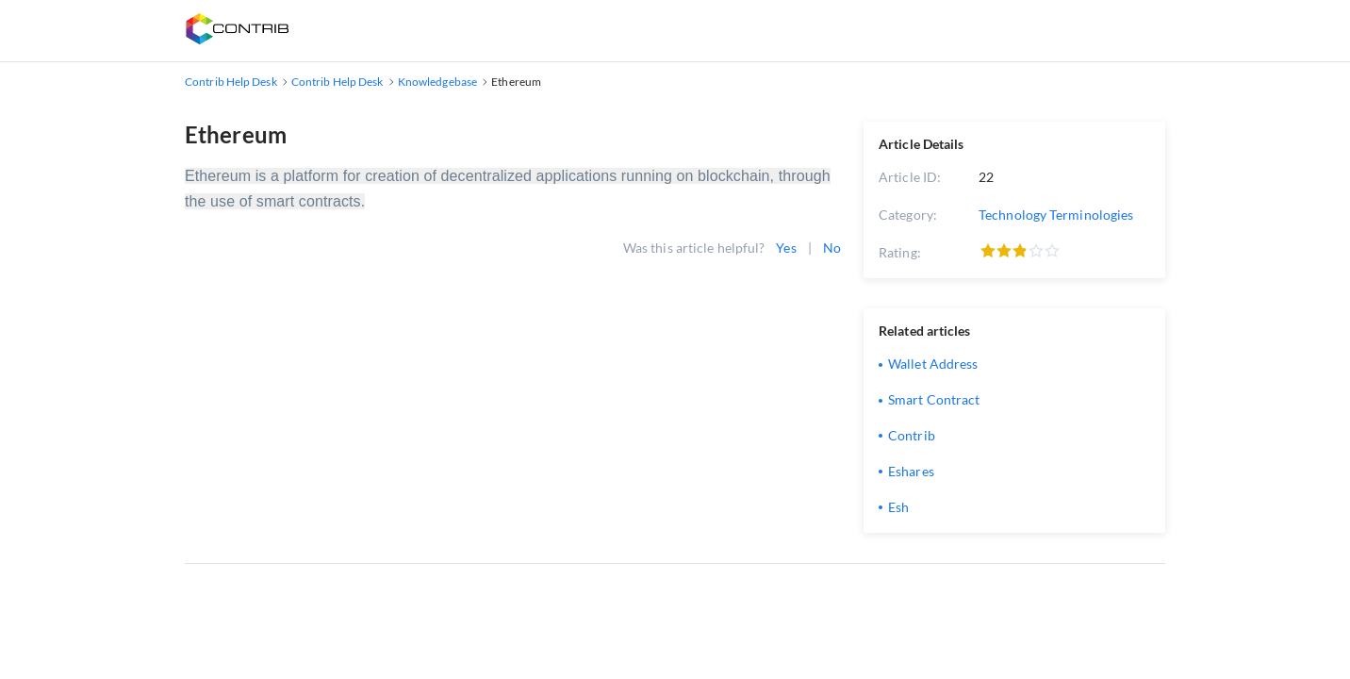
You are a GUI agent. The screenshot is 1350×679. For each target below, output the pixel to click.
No (832, 248)
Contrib (911, 435)
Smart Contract (934, 399)
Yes (786, 248)
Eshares (911, 471)
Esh (898, 507)
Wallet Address (933, 364)
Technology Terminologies (1056, 215)
